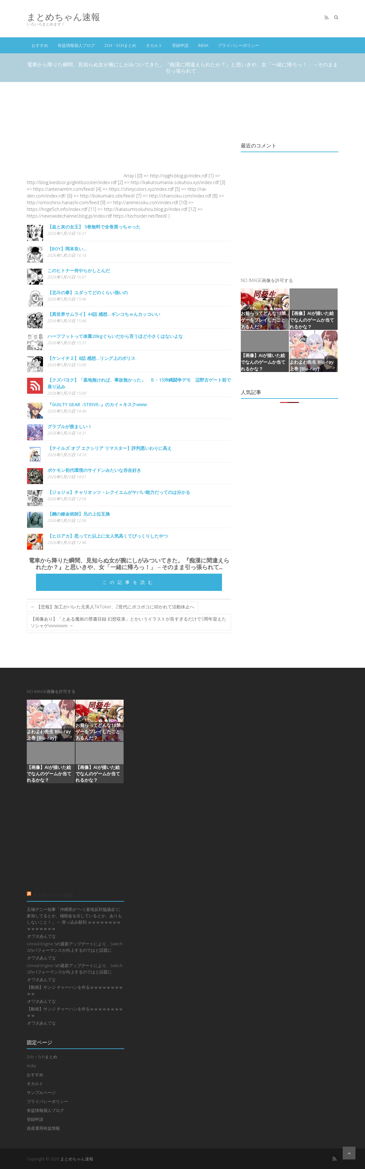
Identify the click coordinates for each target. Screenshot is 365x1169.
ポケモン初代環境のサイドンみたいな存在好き (94, 470)
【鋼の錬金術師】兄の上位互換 (78, 514)
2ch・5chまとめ (120, 45)
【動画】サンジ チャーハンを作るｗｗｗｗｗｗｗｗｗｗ (75, 990)
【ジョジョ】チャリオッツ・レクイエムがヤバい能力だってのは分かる (118, 492)
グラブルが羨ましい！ (69, 426)
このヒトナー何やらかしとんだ (78, 270)
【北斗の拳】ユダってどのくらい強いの (87, 292)
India (203, 45)
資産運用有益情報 (43, 1128)
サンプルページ (41, 1092)
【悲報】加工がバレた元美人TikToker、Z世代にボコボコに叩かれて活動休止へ (112, 607)
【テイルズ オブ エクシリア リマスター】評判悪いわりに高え (109, 448)
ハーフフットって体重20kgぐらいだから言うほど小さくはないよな (115, 336)
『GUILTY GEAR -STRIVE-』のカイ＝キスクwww (97, 404)
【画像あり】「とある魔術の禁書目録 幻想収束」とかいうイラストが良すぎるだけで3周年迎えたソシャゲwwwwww (128, 622)
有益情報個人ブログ (76, 45)
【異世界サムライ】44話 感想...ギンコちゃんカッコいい (103, 314)
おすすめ (40, 45)
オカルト (154, 45)
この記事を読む (129, 582)
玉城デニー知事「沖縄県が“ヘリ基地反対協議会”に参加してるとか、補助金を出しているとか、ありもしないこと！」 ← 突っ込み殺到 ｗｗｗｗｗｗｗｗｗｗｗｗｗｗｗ (74, 918)
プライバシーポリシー (238, 45)
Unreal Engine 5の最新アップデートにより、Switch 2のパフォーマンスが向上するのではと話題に (75, 947)
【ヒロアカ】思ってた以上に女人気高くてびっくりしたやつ (107, 536)
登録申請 (180, 45)
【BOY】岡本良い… (67, 249)
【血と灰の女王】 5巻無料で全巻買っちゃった (93, 227)
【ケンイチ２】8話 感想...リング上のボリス (91, 358)
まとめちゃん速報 (63, 16)
